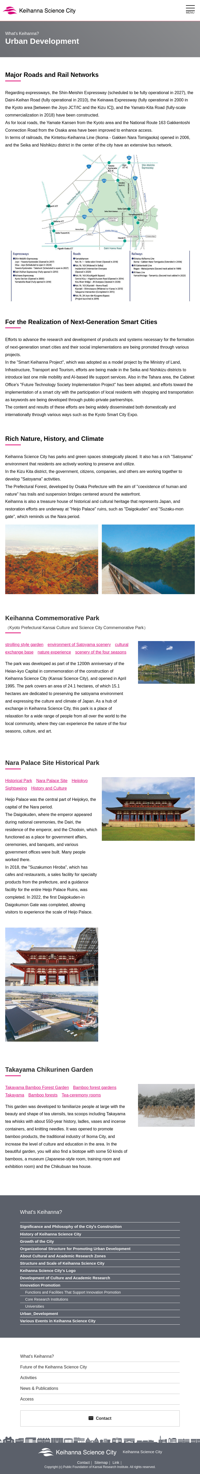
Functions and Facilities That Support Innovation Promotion (73, 1292)
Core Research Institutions (46, 1299)
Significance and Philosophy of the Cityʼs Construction (71, 1226)
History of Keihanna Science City (50, 1234)
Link (116, 1462)
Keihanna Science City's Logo (48, 1270)
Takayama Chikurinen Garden (49, 1069)
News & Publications (39, 1388)
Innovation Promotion (40, 1285)
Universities (34, 1306)
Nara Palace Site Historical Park (52, 762)
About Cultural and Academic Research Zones (63, 1256)
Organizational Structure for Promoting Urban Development (75, 1248)
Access (27, 1399)
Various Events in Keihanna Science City (58, 1321)
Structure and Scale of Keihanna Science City (62, 1263)
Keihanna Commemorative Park (52, 618)
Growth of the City (37, 1241)
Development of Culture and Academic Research (65, 1278)
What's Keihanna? (41, 1212)
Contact (103, 1418)
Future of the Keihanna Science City (53, 1367)
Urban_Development (39, 1313)
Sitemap (101, 1462)
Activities (28, 1378)
